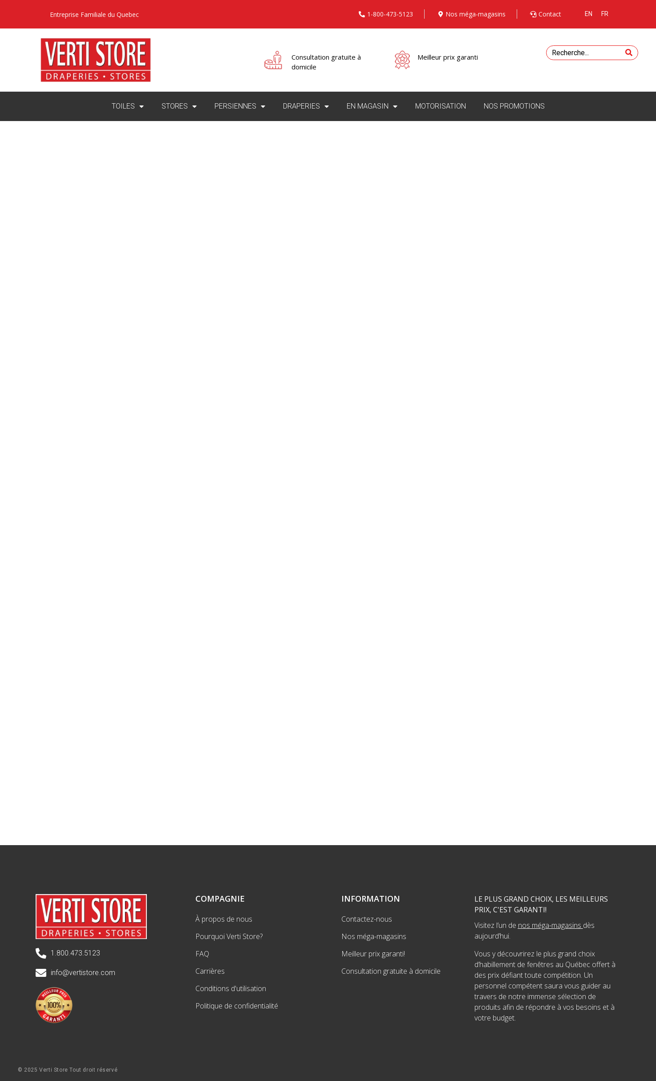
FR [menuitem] (604, 13)
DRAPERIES (306, 106)
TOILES (128, 106)
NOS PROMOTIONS (514, 106)
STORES (179, 106)
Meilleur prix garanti (447, 57)
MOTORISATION (440, 106)
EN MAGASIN (372, 106)
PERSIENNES (240, 106)
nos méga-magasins (549, 925)
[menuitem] (588, 14)
